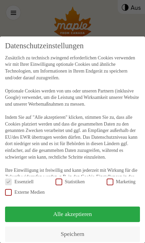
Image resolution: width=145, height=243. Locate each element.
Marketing (121, 174)
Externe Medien (25, 185)
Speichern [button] (72, 226)
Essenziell (19, 174)
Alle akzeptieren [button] (72, 207)
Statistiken (70, 174)
